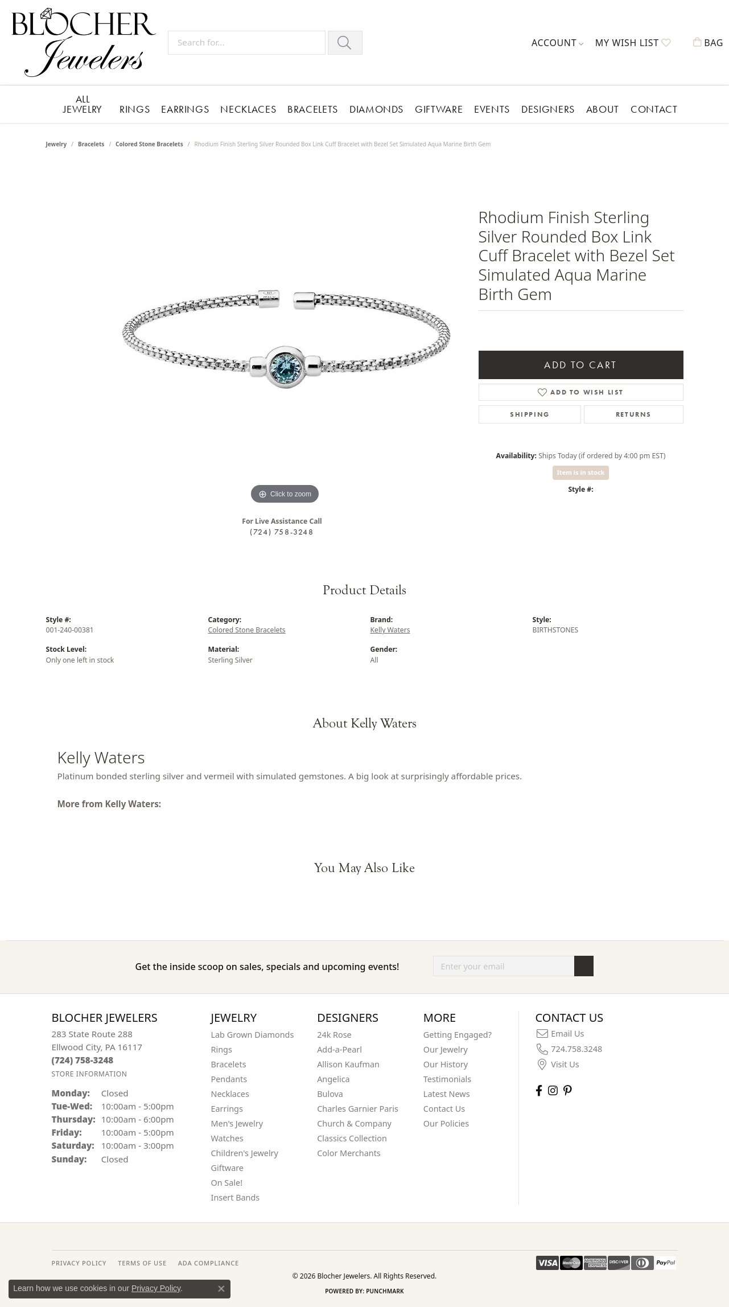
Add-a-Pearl (339, 1049)
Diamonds (376, 109)
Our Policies (446, 1123)
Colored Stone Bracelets (149, 144)
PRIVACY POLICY (79, 1263)
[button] (558, 42)
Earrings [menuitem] (227, 1108)
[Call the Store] (83, 1060)
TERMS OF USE (142, 1263)
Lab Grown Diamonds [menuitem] (252, 1034)
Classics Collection (352, 1138)
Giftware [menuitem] (227, 1167)
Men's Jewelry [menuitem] (237, 1123)
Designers (548, 109)
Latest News (446, 1093)
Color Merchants (349, 1153)
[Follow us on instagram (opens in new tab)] (553, 1090)
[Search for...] (247, 43)
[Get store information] (89, 1074)
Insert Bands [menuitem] (235, 1197)
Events (492, 109)
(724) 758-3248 (282, 532)
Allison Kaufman (348, 1064)
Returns (634, 414)
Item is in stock (581, 472)
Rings (135, 109)
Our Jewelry (445, 1049)
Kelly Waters (390, 630)
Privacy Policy (155, 1288)
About (602, 109)
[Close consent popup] (221, 1288)
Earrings (185, 109)
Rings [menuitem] (221, 1049)
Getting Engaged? (457, 1034)
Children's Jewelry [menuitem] (244, 1153)
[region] (285, 336)
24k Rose (334, 1034)
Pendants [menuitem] (229, 1079)
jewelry (56, 144)
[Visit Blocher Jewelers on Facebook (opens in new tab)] (539, 1090)
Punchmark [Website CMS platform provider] (385, 1291)
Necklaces (248, 109)
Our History (445, 1064)
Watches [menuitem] (227, 1138)
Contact (654, 109)
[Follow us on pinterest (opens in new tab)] (567, 1090)
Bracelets (312, 109)
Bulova (330, 1093)
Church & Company (354, 1123)
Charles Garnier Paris (357, 1108)
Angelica (333, 1079)
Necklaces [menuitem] (230, 1093)
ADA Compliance (208, 1263)
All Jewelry (82, 104)
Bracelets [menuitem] (228, 1064)
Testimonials (447, 1079)
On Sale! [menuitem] (227, 1182)
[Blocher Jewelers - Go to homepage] (87, 42)
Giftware (439, 109)
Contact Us (444, 1108)
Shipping (530, 414)
